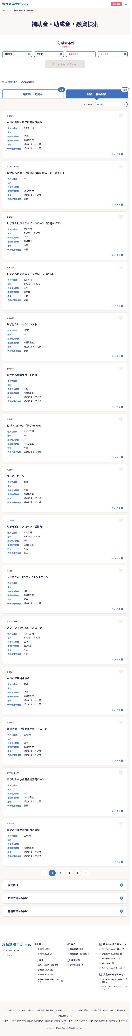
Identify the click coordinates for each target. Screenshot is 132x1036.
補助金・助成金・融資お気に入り (49, 980)
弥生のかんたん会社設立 (111, 949)
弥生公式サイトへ (65, 1016)
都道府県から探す (18, 911)
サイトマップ (70, 1010)
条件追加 (104, 54)
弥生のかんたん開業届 (110, 954)
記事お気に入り (44, 954)
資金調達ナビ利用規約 (54, 1010)
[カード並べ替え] (111, 104)
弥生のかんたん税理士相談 (112, 968)
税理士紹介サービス (109, 958)
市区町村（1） (43, 54)
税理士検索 (106, 963)
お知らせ (9, 955)
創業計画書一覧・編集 (78, 954)
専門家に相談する (76, 965)
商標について (108, 1010)
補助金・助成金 (33, 94)
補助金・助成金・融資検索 (48, 965)
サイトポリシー (10, 1010)
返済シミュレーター (45, 974)
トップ (4, 10)
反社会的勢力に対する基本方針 (89, 1010)
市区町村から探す (18, 898)
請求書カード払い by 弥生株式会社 (112, 980)
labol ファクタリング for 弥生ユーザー (112, 987)
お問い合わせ (121, 1010)
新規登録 (116, 4)
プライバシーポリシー (26, 1010)
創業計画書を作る (76, 949)
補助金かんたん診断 (45, 970)
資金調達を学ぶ (44, 949)
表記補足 (13, 885)
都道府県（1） (11, 54)
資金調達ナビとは (12, 950)
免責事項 (40, 1010)
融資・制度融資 (97, 94)
